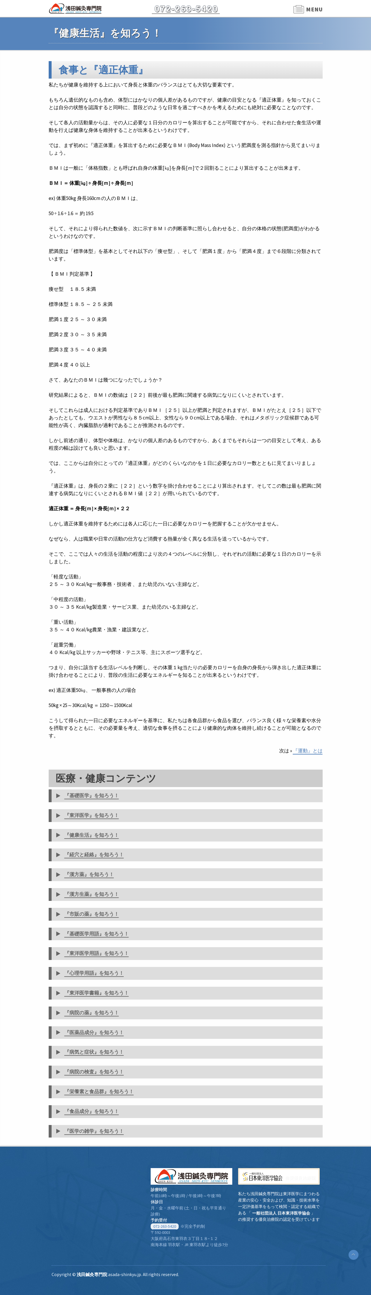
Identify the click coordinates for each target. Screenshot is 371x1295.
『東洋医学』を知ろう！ (91, 815)
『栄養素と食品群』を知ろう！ (99, 1091)
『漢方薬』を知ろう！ (89, 874)
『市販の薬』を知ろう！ (91, 914)
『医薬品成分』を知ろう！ (94, 1032)
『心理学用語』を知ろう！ (94, 973)
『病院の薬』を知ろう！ (91, 1012)
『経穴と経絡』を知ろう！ (94, 854)
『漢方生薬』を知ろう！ (91, 894)
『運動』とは (308, 750)
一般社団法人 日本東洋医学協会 (281, 1213)
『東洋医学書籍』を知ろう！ (96, 993)
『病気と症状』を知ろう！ (94, 1052)
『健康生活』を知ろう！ (91, 835)
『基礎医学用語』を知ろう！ (96, 934)
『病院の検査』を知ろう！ (94, 1072)
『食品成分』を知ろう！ (91, 1111)
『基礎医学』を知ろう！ (91, 795)
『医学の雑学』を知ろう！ (94, 1131)
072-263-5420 (164, 1226)
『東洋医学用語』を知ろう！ (96, 953)
